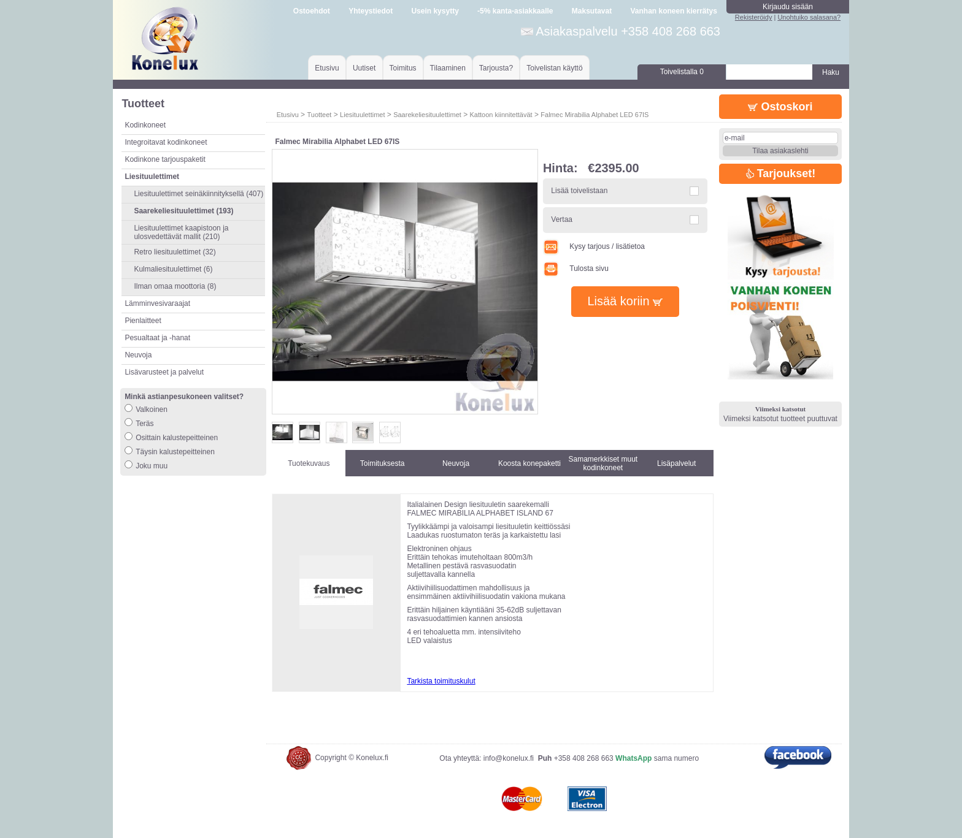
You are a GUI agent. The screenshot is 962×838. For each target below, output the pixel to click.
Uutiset (364, 68)
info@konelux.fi (508, 758)
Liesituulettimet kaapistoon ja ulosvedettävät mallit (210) (181, 232)
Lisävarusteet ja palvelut (164, 372)
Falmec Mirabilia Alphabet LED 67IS (594, 114)
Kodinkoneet (145, 125)
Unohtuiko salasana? (809, 17)
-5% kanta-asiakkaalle (515, 11)
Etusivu (327, 68)
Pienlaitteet (143, 320)
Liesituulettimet (362, 114)
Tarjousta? (496, 68)
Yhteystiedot (370, 11)
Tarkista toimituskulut (441, 681)
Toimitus (403, 68)
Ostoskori (780, 107)
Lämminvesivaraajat (157, 303)
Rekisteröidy (753, 17)
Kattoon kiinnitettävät (501, 114)
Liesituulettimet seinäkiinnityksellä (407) (198, 193)
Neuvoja (138, 355)
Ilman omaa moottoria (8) (175, 286)
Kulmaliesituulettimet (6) (173, 269)
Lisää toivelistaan (579, 190)
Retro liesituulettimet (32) (174, 252)
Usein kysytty (434, 11)
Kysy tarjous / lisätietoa (594, 246)
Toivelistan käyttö (554, 68)
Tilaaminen (448, 68)
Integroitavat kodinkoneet (166, 142)
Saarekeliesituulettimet (427, 114)
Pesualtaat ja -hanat (157, 337)
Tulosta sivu (576, 268)
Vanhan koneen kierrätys (673, 11)
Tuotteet (319, 114)
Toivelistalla (682, 71)
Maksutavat (592, 11)
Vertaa (561, 219)
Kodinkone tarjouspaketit (165, 159)
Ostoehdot (311, 11)
